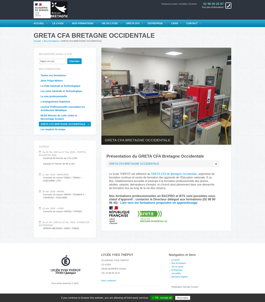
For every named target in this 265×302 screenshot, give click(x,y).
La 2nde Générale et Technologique (60, 86)
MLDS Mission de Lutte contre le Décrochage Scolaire (59, 117)
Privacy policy (199, 297)
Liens (174, 23)
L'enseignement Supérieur (55, 101)
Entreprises (177, 270)
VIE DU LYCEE (110, 23)
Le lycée (175, 260)
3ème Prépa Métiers (52, 80)
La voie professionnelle (54, 96)
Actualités (183, 4)
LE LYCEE (58, 23)
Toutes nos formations (53, 75)
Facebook (193, 4)
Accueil (39, 23)
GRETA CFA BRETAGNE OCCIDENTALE (63, 124)
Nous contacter (108, 280)
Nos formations (51, 41)
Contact (192, 23)
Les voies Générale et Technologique (61, 91)
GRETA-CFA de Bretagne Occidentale (174, 173)
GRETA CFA (132, 23)
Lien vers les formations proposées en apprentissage (158, 202)
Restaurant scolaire (170, 4)
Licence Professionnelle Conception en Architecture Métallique (63, 109)
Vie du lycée (177, 266)
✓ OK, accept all (162, 297)
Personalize (182, 298)
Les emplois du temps (53, 129)
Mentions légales (179, 276)
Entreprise (155, 23)
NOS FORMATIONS (82, 23)
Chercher (74, 61)
